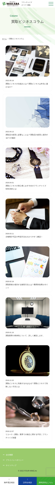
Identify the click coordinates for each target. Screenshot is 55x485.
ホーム (4, 39)
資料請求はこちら (46, 482)
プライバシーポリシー (14, 460)
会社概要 (9, 455)
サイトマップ (11, 465)
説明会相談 (27, 481)
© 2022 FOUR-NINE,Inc (27, 471)
